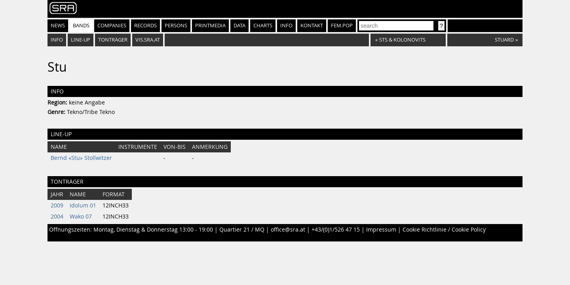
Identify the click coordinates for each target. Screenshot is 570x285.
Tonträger (112, 39)
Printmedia (210, 25)
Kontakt (311, 25)
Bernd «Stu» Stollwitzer (81, 158)
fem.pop (342, 25)
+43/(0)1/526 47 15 (336, 229)
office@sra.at (288, 229)
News (58, 25)
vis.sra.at (147, 39)
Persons (176, 25)
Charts (262, 25)
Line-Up (80, 39)
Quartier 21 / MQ (241, 229)
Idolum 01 (83, 205)
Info (286, 25)
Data (239, 25)
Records (145, 25)
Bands (81, 25)
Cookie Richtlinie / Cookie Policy (444, 229)
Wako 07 (81, 216)
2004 (57, 216)
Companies (111, 25)
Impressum (381, 229)
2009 (57, 205)
